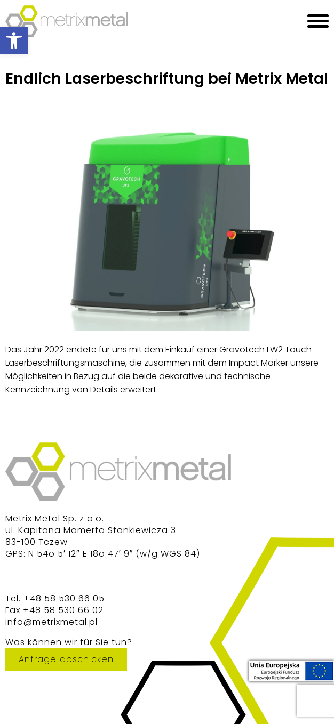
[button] (14, 40)
